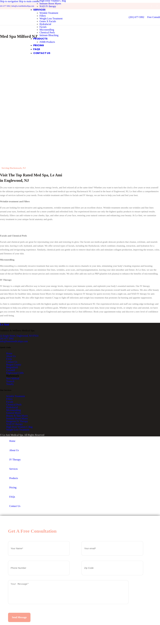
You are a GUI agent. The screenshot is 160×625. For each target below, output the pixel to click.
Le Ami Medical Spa (12, 435)
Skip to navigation (9, 1)
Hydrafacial (46, 24)
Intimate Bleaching (49, 35)
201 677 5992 (5, 6)
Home (9, 354)
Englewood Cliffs (15, 373)
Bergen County (13, 365)
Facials (43, 27)
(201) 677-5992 (136, 17)
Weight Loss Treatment (51, 18)
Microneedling (47, 30)
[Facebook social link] (151, 6)
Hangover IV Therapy (17, 421)
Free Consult (153, 17)
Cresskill (10, 370)
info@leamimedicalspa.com (14, 341)
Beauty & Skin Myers (17, 416)
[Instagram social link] (157, 6)
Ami (4, 325)
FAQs (9, 359)
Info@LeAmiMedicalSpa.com (22, 6)
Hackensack (12, 376)
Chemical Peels (47, 32)
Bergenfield (12, 368)
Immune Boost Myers (51, 3)
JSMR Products (47, 42)
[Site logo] (12, 26)
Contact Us (11, 362)
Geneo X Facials (48, 21)
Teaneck (10, 381)
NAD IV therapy (48, 6)
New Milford (12, 379)
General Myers (13, 413)
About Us (11, 356)
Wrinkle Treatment (49, 13)
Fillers (43, 16)
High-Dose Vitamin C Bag (19, 427)
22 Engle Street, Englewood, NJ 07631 (19, 336)
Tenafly (10, 384)
